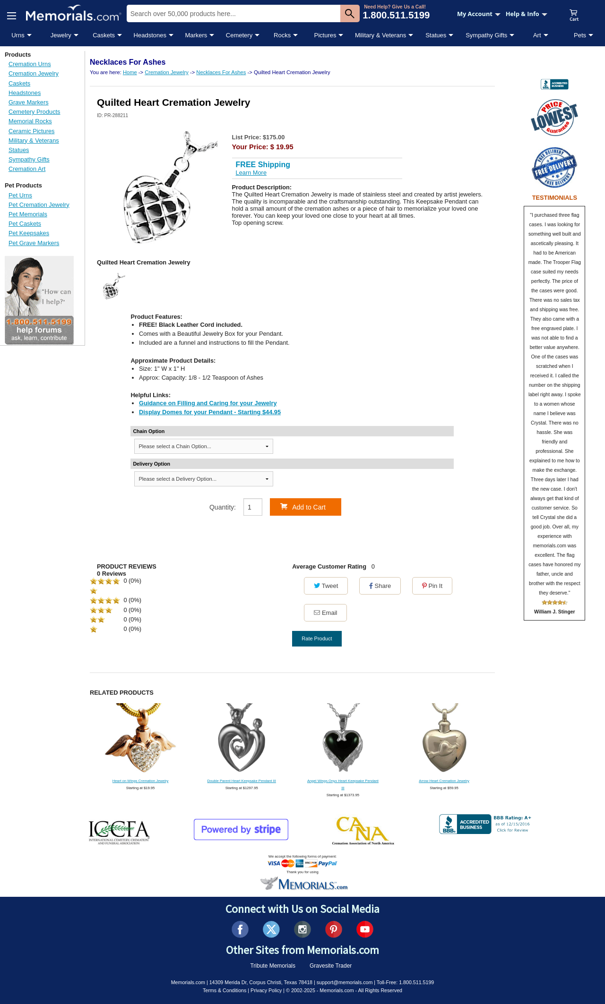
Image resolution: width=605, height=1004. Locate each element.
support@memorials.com (345, 982)
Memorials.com (188, 982)
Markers (196, 35)
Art (537, 35)
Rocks (282, 35)
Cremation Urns (30, 64)
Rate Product (317, 638)
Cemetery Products (34, 111)
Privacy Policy (266, 990)
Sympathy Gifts (486, 35)
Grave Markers (29, 102)
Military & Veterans (380, 35)
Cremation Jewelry (34, 73)
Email (325, 612)
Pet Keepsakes (29, 233)
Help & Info (526, 13)
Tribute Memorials (272, 965)
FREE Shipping (263, 165)
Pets (580, 35)
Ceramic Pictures (31, 131)
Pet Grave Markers (34, 243)
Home (130, 72)
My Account (479, 13)
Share (380, 585)
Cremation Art (27, 168)
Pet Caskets (25, 223)
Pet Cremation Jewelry (39, 204)
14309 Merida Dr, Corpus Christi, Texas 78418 (260, 982)
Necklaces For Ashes (221, 72)
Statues (435, 35)
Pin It (432, 585)
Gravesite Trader (331, 965)
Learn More (251, 172)
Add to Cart (303, 506)
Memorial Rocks (30, 121)
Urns (17, 35)
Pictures (325, 35)
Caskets (104, 35)
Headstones (150, 35)
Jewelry (61, 35)
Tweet (326, 585)
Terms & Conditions (224, 990)
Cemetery (239, 35)
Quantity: (222, 507)
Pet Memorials (28, 214)
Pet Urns (20, 195)
